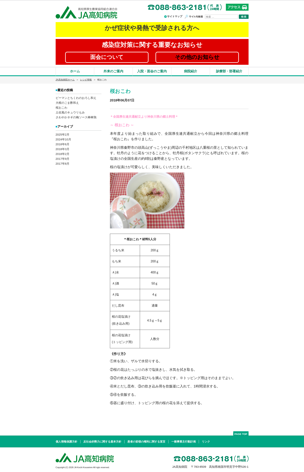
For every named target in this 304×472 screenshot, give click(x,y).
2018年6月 (63, 143)
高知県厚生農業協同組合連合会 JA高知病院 (86, 12)
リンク (206, 441)
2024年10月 (63, 138)
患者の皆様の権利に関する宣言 (146, 441)
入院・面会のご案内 (152, 71)
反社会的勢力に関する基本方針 (102, 441)
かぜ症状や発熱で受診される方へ (152, 27)
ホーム (75, 71)
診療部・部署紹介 (229, 71)
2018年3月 (63, 148)
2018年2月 (63, 153)
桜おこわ (61, 107)
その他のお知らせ (197, 57)
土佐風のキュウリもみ (70, 112)
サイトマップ (174, 16)
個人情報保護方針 (66, 441)
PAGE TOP (240, 434)
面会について (107, 57)
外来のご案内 (113, 71)
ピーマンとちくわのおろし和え (76, 97)
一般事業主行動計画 (183, 441)
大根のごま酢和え (67, 102)
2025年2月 (63, 133)
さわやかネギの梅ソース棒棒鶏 (76, 116)
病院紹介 (190, 71)
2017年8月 (63, 162)
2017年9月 (63, 158)
